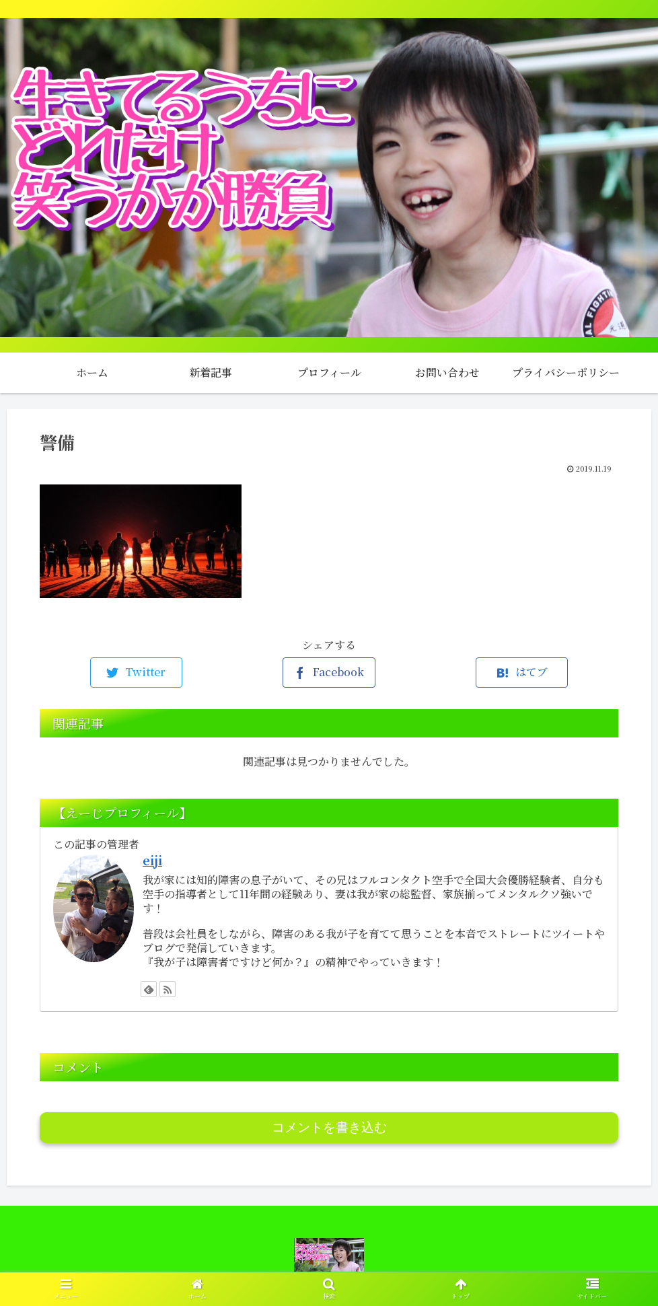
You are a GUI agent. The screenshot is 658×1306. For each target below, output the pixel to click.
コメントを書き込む (329, 1127)
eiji (152, 860)
